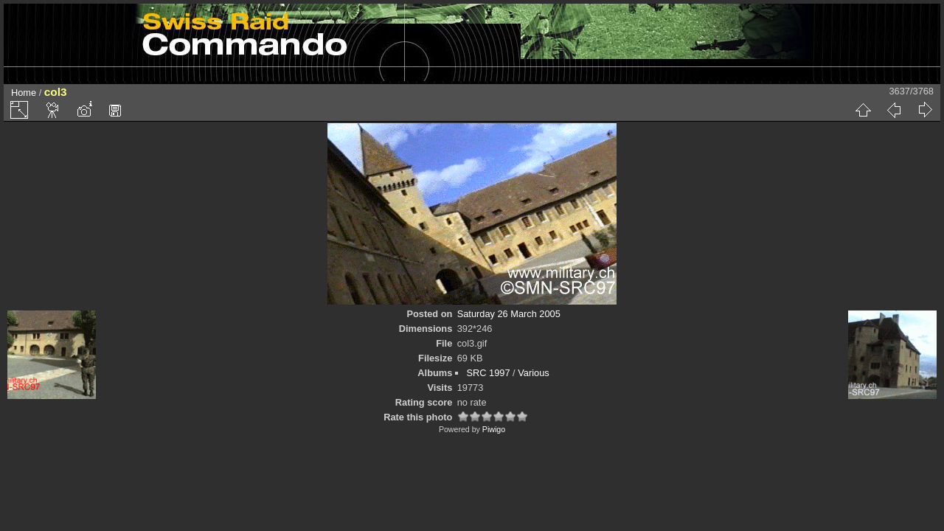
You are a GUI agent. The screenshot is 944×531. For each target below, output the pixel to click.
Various (533, 372)
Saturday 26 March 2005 (508, 313)
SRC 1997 (488, 372)
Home (23, 92)
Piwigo (493, 429)
